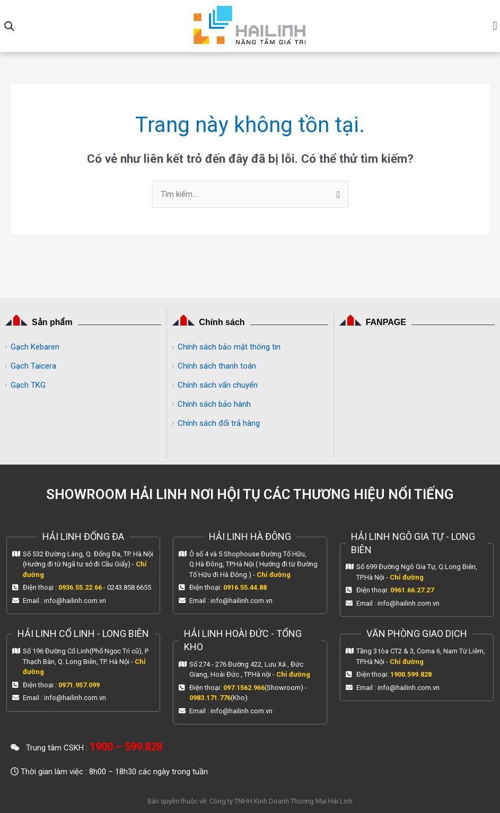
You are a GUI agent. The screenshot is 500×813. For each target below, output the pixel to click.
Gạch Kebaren (35, 347)
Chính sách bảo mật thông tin (229, 347)
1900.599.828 (411, 674)
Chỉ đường (274, 575)
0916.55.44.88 (245, 587)
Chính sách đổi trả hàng (219, 423)
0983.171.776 (210, 698)
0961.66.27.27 (412, 590)
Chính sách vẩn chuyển (218, 385)
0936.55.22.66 (80, 587)
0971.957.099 (79, 685)
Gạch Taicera (33, 366)
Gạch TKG (28, 385)
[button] (8, 26)
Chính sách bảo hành (214, 404)
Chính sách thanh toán (217, 366)
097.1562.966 (244, 688)
